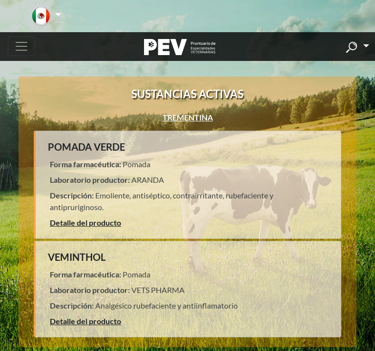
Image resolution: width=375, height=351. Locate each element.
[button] (46, 16)
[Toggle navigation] (21, 46)
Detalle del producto (85, 222)
